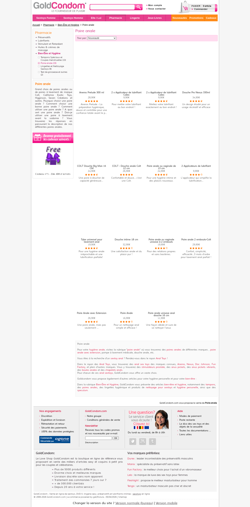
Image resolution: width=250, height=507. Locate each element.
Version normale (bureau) (134, 503)
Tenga (130, 486)
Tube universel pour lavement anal (91, 240)
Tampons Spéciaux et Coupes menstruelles (51, 58)
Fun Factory (134, 469)
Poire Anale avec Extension (91, 313)
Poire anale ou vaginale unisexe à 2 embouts (161, 240)
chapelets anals (113, 370)
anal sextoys (106, 373)
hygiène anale (97, 349)
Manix (131, 464)
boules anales (90, 370)
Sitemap (122, 497)
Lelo (129, 475)
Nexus (190, 364)
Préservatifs (44, 37)
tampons (210, 384)
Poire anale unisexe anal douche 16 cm (161, 314)
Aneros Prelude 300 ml (91, 92)
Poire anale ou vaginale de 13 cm (161, 167)
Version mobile (166, 503)
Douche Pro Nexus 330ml (196, 92)
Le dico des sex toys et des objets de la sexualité (194, 425)
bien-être (190, 378)
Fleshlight (133, 480)
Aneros (181, 364)
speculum (82, 390)
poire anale (133, 349)
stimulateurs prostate (153, 367)
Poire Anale (126, 313)
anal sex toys (142, 364)
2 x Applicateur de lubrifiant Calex (126, 93)
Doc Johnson (202, 364)
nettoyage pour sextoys (160, 387)
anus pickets (178, 367)
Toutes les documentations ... (195, 430)
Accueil (36, 25)
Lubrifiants (43, 40)
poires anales (174, 349)
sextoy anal (117, 358)
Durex (131, 458)
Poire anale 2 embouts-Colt (196, 239)
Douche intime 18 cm (126, 239)
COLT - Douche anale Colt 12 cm (126, 167)
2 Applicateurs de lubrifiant (196, 166)
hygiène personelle (187, 387)
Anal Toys (161, 358)
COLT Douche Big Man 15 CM (91, 167)
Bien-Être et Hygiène (107, 384)
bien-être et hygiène (175, 384)
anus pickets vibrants (203, 367)
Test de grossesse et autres (54, 72)
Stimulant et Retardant (50, 44)
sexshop (137, 493)
